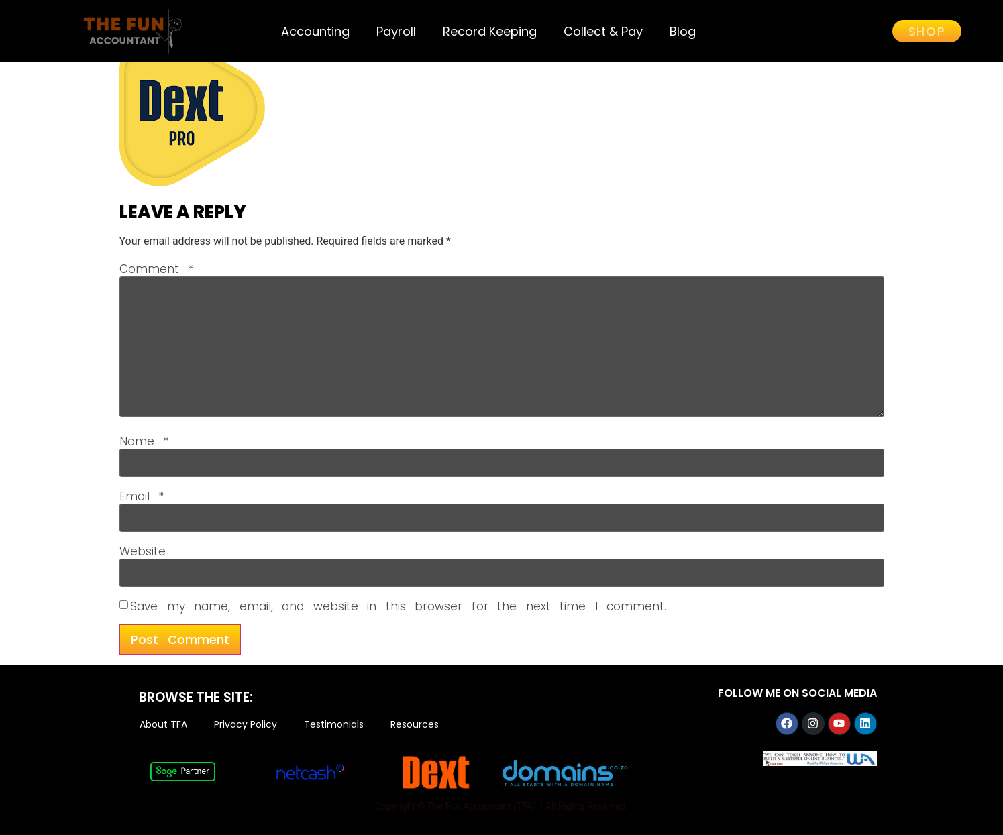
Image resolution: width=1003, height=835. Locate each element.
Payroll (396, 31)
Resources (414, 724)
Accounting (315, 31)
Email (141, 496)
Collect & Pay (603, 31)
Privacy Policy (245, 724)
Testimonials (334, 724)
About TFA (163, 724)
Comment (156, 269)
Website (142, 551)
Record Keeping (490, 31)
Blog (683, 31)
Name (144, 441)
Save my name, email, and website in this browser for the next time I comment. (398, 606)
